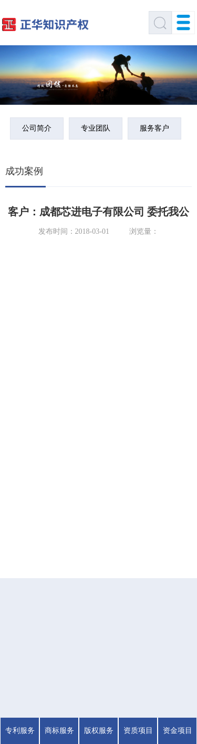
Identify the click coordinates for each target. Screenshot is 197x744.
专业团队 (95, 128)
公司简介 (36, 128)
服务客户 (154, 128)
